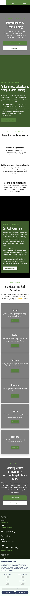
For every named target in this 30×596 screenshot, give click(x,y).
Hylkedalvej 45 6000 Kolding (8, 532)
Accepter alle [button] (21, 592)
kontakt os (20, 298)
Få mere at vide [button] (15, 589)
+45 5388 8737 (4, 522)
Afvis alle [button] (8, 592)
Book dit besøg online (8, 120)
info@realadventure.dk (6, 527)
